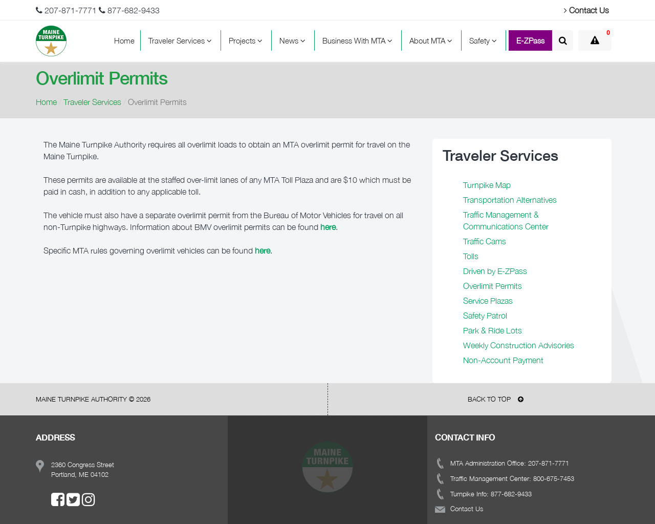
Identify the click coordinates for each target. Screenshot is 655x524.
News (294, 40)
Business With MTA (359, 40)
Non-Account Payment (503, 360)
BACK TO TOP (495, 399)
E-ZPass (530, 40)
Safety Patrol (485, 315)
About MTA (432, 40)
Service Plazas (488, 300)
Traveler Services (181, 40)
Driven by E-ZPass (495, 271)
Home (124, 40)
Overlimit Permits (492, 285)
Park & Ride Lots (492, 330)
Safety (484, 40)
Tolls (470, 256)
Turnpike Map (487, 185)
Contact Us (586, 10)
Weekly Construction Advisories (518, 345)
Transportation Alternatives (510, 199)
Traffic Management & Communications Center (506, 220)
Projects (247, 40)
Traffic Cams (484, 241)
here (262, 250)
